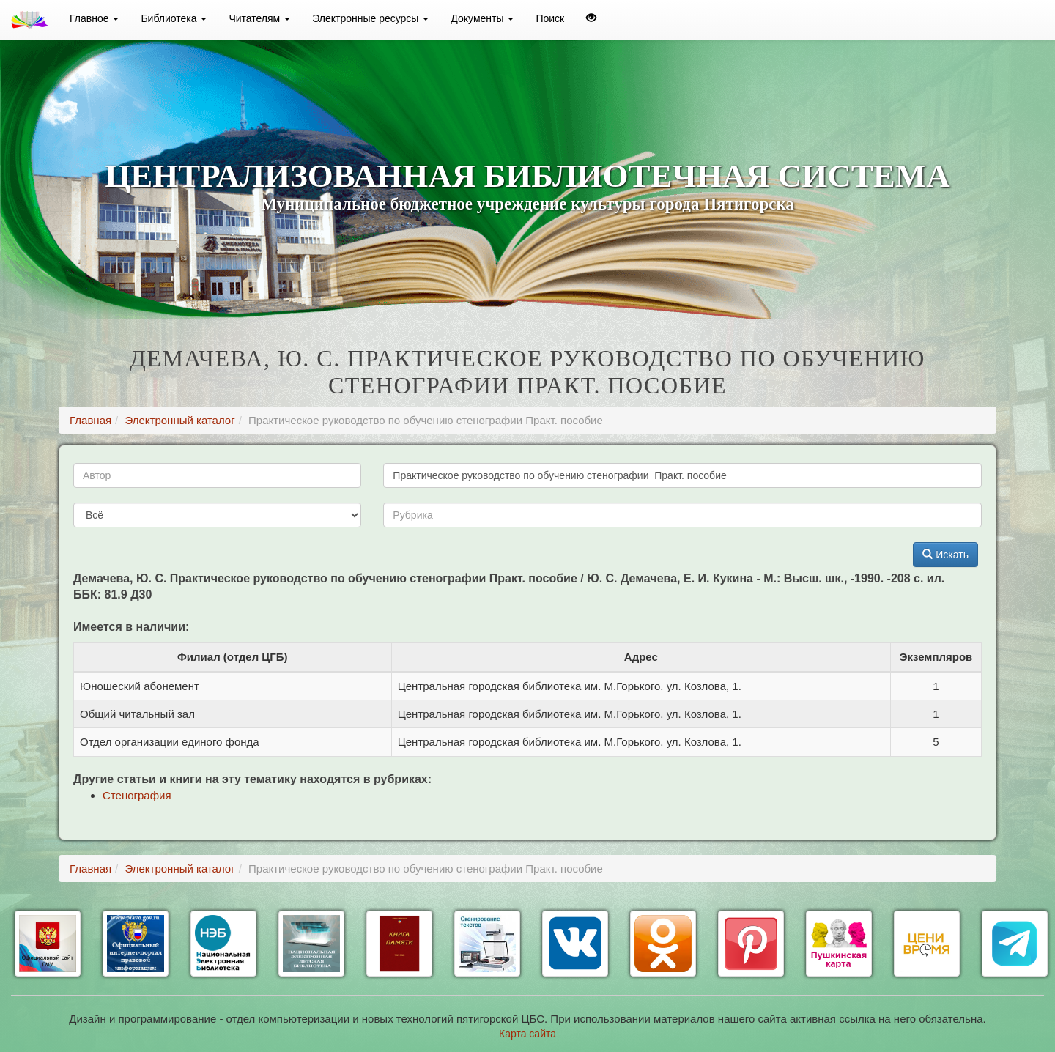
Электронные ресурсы (370, 18)
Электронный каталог (179, 420)
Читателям (259, 18)
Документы (482, 18)
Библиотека (174, 18)
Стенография (137, 795)
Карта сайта (527, 1034)
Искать (945, 554)
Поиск (550, 18)
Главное (94, 18)
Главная (90, 420)
